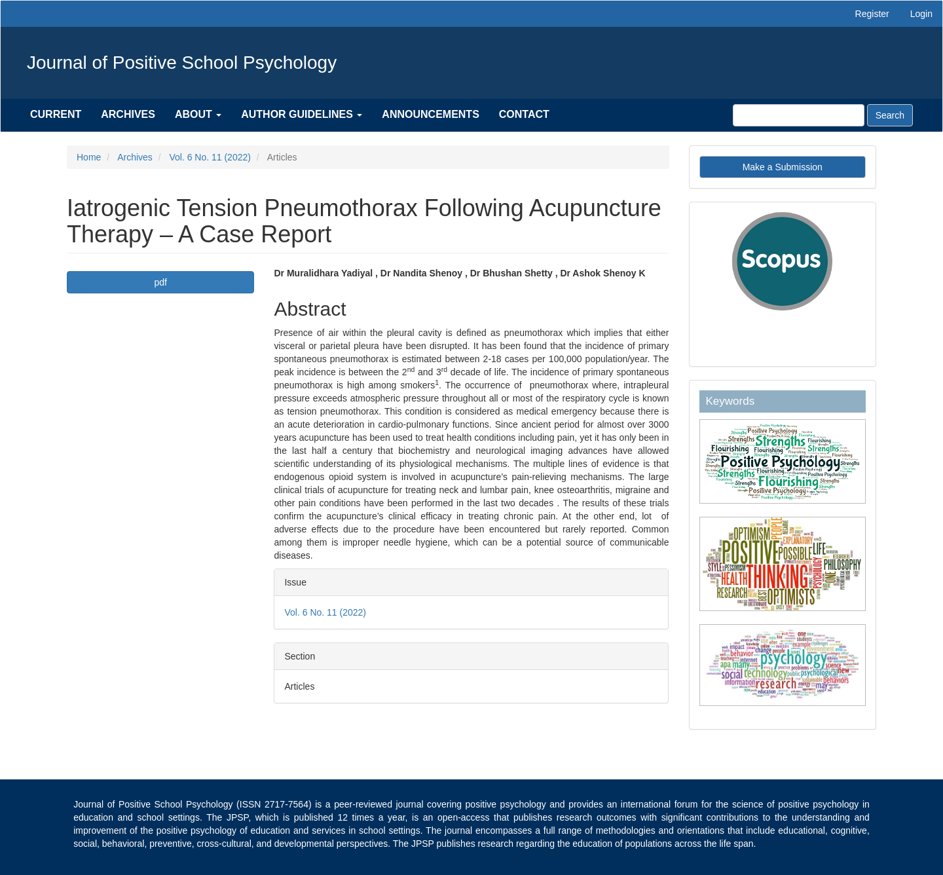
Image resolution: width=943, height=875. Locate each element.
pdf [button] (161, 282)
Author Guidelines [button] (301, 114)
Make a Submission (783, 167)
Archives (128, 114)
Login (921, 14)
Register (872, 14)
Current (55, 114)
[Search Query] (798, 115)
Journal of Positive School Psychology (182, 62)
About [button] (198, 114)
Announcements (430, 114)
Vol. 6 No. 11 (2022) (210, 157)
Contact (524, 114)
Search (890, 115)
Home (89, 157)
